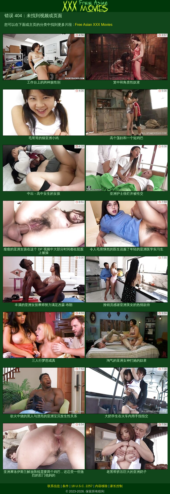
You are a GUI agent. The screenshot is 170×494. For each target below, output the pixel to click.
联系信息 (53, 486)
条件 (65, 486)
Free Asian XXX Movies (93, 24)
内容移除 (101, 486)
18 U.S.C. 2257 (82, 486)
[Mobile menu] (4, 6)
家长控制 (116, 486)
